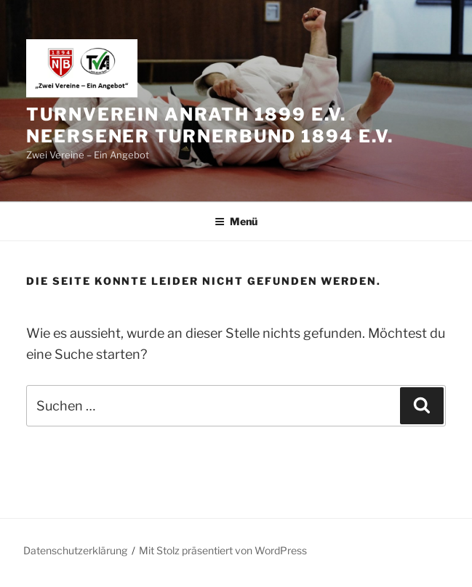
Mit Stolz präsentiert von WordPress (223, 550)
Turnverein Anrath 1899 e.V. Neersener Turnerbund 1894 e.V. (209, 125)
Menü (236, 221)
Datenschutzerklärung (75, 550)
